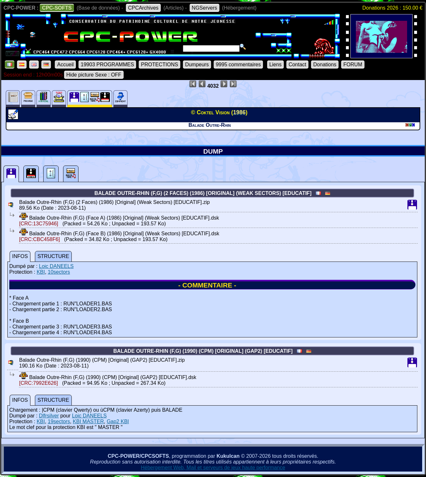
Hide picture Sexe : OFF (93, 74)
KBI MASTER (88, 421)
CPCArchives (143, 8)
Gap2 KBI (118, 421)
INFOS (20, 256)
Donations (324, 64)
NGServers (204, 8)
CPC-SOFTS (56, 8)
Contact (297, 64)
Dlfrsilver (49, 415)
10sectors (59, 272)
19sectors (59, 421)
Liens (275, 64)
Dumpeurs (197, 64)
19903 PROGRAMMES (107, 64)
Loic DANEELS (56, 266)
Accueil (65, 64)
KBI (41, 272)
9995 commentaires (238, 64)
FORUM (352, 64)
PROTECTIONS (159, 64)
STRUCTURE (53, 256)
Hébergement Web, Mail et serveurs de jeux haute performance (213, 467)
